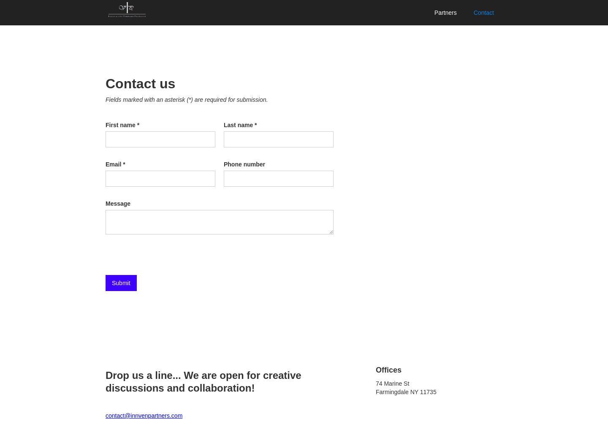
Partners (445, 12)
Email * (115, 164)
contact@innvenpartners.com (144, 415)
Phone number (244, 164)
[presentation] (170, 255)
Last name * (240, 125)
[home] (127, 10)
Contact (484, 12)
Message (118, 203)
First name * (122, 125)
